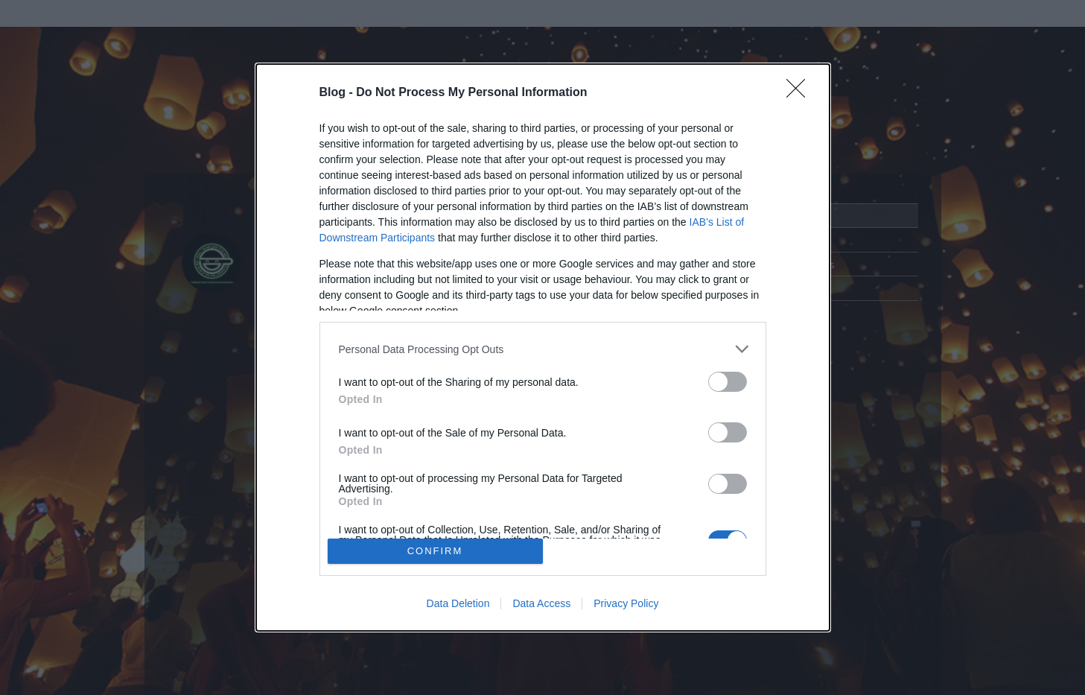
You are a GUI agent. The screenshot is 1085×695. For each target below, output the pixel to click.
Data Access (541, 603)
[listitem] (543, 349)
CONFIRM (435, 550)
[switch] (727, 382)
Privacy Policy (626, 603)
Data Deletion (458, 603)
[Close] (800, 93)
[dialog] (543, 347)
